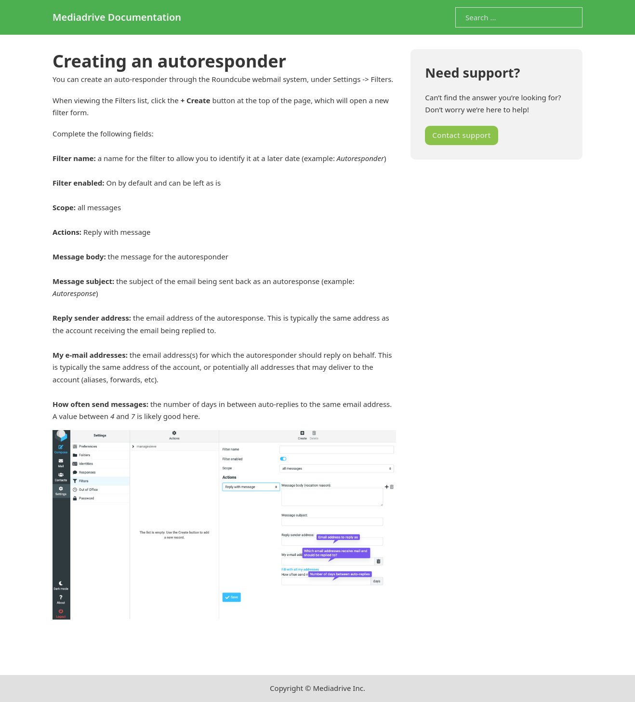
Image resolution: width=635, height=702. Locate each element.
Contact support (461, 135)
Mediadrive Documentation (117, 17)
